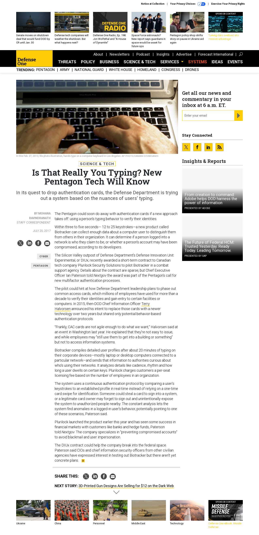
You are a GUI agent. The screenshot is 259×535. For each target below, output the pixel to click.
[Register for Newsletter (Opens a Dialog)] (238, 115)
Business (109, 61)
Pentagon (45, 70)
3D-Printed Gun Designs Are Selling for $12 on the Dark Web (126, 486)
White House (120, 70)
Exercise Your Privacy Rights (228, 3)
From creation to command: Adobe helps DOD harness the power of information (211, 198)
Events (235, 61)
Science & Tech (139, 61)
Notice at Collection (152, 3)
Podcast (143, 54)
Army (65, 70)
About (98, 54)
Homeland (146, 70)
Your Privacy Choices (187, 4)
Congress (170, 70)
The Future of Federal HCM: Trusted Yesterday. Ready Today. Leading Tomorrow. (209, 246)
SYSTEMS (197, 61)
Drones (192, 70)
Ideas (217, 61)
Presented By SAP (196, 255)
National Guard (89, 70)
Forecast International (215, 54)
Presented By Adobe (197, 208)
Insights (163, 54)
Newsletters (120, 54)
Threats (67, 61)
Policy (88, 61)
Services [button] (170, 61)
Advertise (184, 54)
